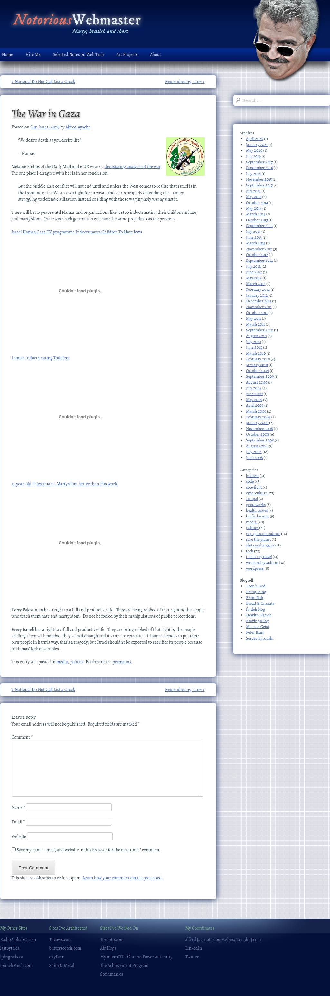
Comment (22, 737)
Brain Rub (254, 597)
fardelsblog (255, 609)
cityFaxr (56, 957)
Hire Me (32, 55)
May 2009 (254, 399)
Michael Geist (257, 626)
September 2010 (259, 330)
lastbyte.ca (10, 948)
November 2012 (259, 248)
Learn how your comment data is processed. (122, 878)
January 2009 (257, 422)
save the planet (258, 539)
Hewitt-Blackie (259, 615)
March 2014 (255, 214)
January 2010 (257, 364)
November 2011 (259, 306)
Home (7, 55)
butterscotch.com (65, 948)
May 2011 (253, 318)
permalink (121, 662)
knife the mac (257, 516)
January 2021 (257, 144)
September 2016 (259, 167)
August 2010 (256, 335)
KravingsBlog (257, 620)
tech (249, 551)
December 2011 (258, 301)
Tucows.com (60, 939)
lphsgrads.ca (12, 957)
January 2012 (257, 295)
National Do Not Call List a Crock (43, 82)
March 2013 (255, 243)
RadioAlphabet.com (18, 939)
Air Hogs (108, 948)
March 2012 (256, 283)
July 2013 (253, 231)
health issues (257, 510)
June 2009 (254, 393)
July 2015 (253, 191)
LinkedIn (193, 948)
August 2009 (256, 382)
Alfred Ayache (77, 127)
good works (256, 504)
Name (18, 807)
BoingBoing (256, 591)
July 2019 (253, 156)
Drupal (252, 498)
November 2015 (259, 179)
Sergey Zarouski (259, 638)
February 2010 (258, 359)
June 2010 (254, 347)
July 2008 (254, 451)
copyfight (254, 487)
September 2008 (260, 440)
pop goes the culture (263, 533)
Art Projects (126, 55)
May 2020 (254, 150)
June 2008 (254, 457)
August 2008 (256, 446)
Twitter (192, 957)
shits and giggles (260, 545)
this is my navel (259, 556)
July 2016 (253, 173)
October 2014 (257, 202)
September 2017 (259, 162)
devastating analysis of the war (132, 167)
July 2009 (253, 388)
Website (19, 836)
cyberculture (256, 493)
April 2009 (255, 405)
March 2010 (256, 353)
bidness (252, 475)
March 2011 (255, 324)
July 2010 (253, 341)
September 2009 (260, 376)
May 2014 (254, 208)
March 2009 (256, 411)
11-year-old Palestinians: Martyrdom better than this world (65, 484)
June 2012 (254, 272)
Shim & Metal (61, 966)
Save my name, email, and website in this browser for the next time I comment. (88, 850)
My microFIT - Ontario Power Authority (136, 957)
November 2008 (259, 428)
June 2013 (254, 237)
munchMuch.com (16, 966)
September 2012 (259, 260)
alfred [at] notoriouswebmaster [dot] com (223, 939)
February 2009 (258, 417)
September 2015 (259, 185)
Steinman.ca (111, 974)
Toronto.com (112, 939)
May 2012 (254, 277)
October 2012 (257, 254)
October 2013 (257, 220)
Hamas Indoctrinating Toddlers (41, 358)
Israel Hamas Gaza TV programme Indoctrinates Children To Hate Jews (77, 232)
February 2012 (258, 289)
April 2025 (254, 138)
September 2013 (259, 225)
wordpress (255, 568)
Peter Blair (255, 632)
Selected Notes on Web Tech (78, 55)
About (155, 55)
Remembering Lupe (185, 82)
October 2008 (257, 434)
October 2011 (257, 312)
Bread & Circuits (260, 603)
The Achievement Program (124, 966)
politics (77, 662)
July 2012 (253, 266)
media (62, 662)
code (250, 481)
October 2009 (257, 370)
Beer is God (255, 586)
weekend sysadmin (262, 562)
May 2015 (253, 196)
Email (18, 822)
